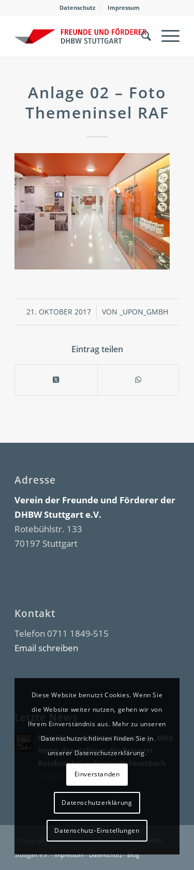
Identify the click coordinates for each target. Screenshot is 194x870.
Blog (133, 855)
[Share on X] (56, 380)
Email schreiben (46, 648)
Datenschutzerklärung (97, 802)
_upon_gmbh (144, 312)
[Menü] (165, 35)
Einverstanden (97, 774)
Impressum (124, 7)
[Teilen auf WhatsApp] (138, 380)
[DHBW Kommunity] (80, 35)
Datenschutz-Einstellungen (96, 830)
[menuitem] (77, 7)
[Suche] (141, 35)
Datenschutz (77, 7)
